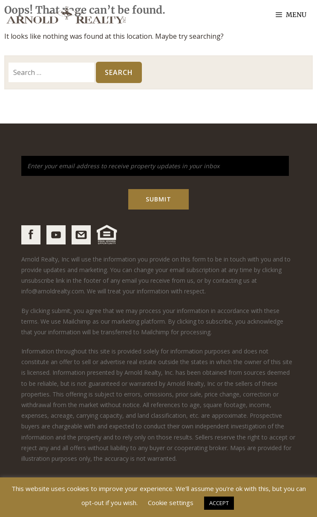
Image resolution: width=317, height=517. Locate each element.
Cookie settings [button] (170, 502)
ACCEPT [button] (219, 503)
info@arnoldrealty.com (52, 291)
